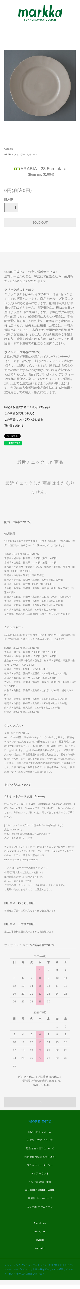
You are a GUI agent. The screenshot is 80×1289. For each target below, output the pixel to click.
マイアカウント (40, 1173)
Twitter (40, 1240)
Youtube (40, 1248)
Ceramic (8, 148)
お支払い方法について (40, 1140)
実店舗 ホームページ (40, 1198)
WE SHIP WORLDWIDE (40, 1190)
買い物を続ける (14, 425)
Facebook (40, 1223)
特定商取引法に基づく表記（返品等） (27, 407)
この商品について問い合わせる (23, 419)
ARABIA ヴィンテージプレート (20, 154)
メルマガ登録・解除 (40, 1181)
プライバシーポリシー (40, 1165)
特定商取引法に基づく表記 (40, 1157)
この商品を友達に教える (19, 413)
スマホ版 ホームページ (40, 1206)
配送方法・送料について (40, 1148)
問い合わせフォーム (40, 1132)
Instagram (40, 1231)
